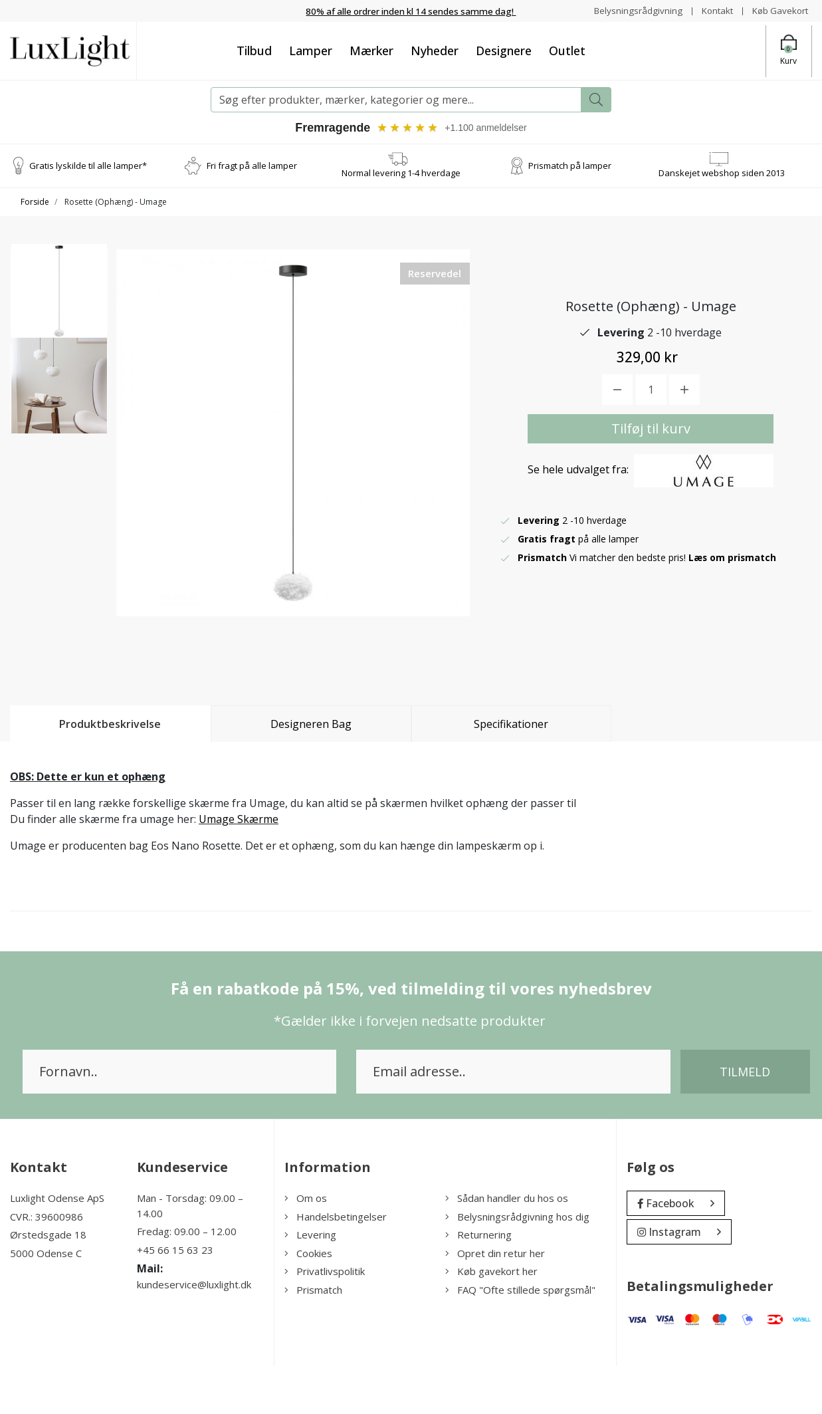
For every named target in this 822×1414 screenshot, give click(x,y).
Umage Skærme (238, 867)
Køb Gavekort (778, 10)
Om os (305, 1246)
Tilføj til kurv (650, 452)
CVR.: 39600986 (46, 1264)
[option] (59, 298)
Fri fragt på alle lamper (252, 166)
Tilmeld (745, 1120)
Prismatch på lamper (569, 166)
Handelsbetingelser (335, 1264)
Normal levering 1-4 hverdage (401, 173)
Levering (310, 1283)
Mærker (371, 51)
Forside (35, 202)
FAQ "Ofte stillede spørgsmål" (520, 1337)
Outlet (567, 51)
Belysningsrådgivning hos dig (517, 1264)
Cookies (308, 1301)
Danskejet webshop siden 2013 (722, 173)
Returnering (478, 1283)
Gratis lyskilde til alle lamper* (88, 166)
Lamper (310, 51)
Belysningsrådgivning (631, 10)
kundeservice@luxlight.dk (194, 1333)
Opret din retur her (495, 1301)
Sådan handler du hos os (506, 1246)
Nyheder (435, 51)
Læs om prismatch (732, 581)
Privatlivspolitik (324, 1319)
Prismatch (313, 1337)
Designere (504, 51)
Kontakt (713, 10)
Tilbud (254, 51)
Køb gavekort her (491, 1319)
